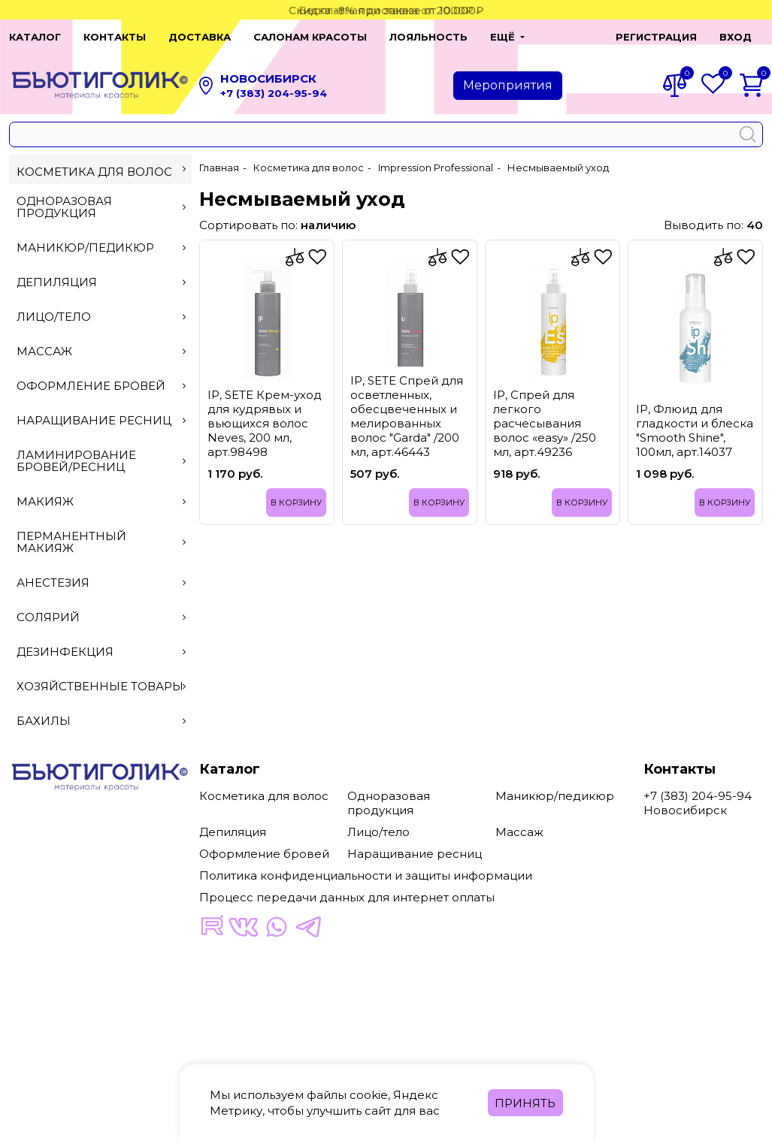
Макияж (101, 501)
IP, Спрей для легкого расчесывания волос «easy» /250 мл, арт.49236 (544, 423)
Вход (735, 37)
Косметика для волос (101, 172)
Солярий (101, 617)
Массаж (101, 351)
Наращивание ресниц (101, 420)
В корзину (296, 502)
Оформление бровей (101, 386)
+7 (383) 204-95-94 (273, 93)
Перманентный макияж (101, 542)
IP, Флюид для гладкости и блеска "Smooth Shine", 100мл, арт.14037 (694, 430)
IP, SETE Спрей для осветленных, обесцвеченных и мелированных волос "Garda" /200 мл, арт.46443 (406, 416)
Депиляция (101, 282)
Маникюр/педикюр (101, 247)
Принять (525, 1103)
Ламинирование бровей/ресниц (101, 461)
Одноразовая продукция (101, 207)
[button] (568, 37)
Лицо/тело (101, 316)
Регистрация (656, 37)
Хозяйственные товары (101, 686)
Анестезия (101, 582)
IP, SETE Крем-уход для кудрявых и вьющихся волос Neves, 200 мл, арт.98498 (264, 423)
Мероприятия (508, 85)
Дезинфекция (101, 651)
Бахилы (101, 721)
